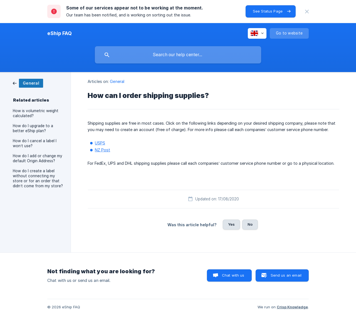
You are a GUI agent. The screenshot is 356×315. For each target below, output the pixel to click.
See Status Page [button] (268, 11)
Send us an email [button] (286, 275)
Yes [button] (231, 224)
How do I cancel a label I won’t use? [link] (34, 143)
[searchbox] (178, 54)
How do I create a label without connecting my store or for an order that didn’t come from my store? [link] (38, 178)
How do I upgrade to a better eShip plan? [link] (33, 128)
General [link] (117, 81)
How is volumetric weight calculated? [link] (35, 113)
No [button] (250, 224)
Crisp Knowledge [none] (292, 307)
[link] (28, 82)
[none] (307, 11)
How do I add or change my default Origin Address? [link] (37, 158)
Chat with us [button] (233, 275)
